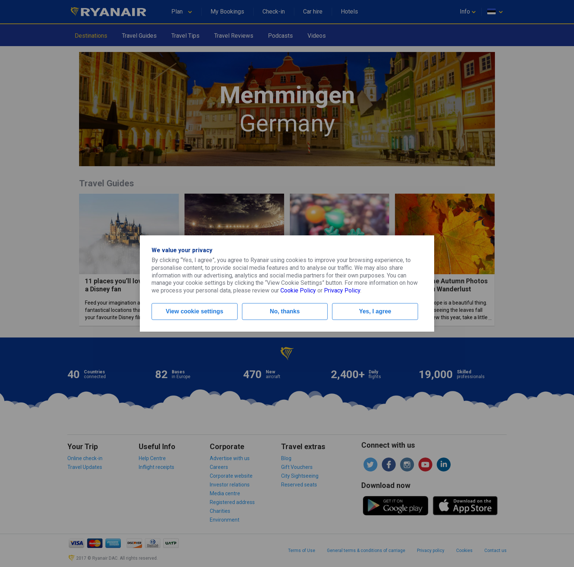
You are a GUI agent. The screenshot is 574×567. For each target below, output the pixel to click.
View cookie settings (194, 311)
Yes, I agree (375, 311)
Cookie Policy (298, 290)
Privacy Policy (342, 290)
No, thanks (285, 311)
